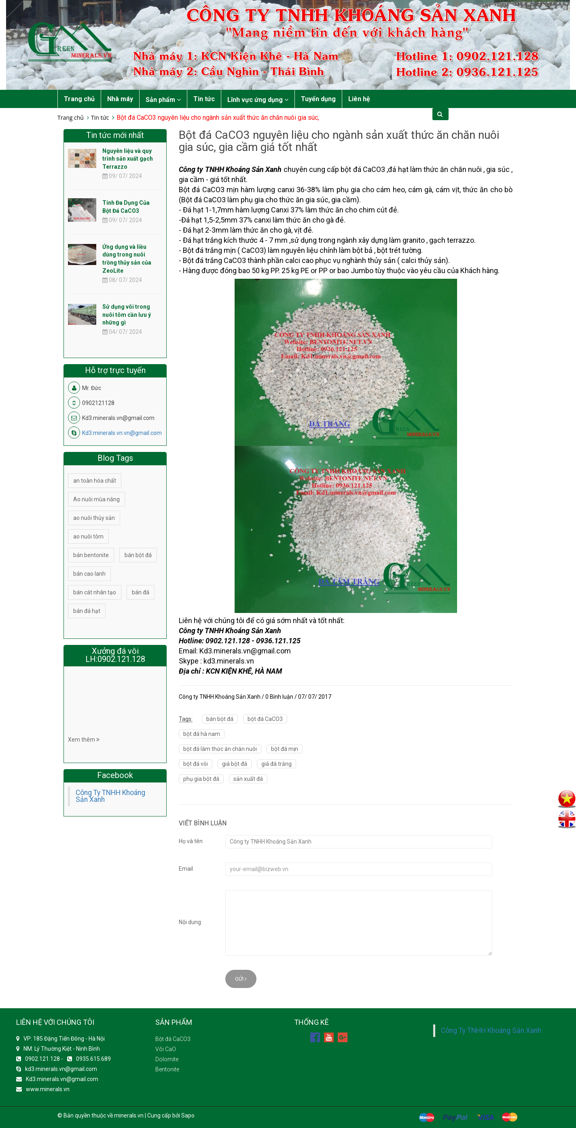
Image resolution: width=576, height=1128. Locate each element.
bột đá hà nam (201, 734)
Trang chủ (79, 99)
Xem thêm (84, 739)
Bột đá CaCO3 (173, 1039)
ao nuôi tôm (88, 536)
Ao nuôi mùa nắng (96, 499)
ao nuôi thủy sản (94, 518)
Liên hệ (359, 99)
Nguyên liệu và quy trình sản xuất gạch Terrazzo (127, 159)
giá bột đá (234, 764)
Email (186, 868)
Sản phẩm (163, 100)
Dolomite (166, 1059)
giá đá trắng (276, 764)
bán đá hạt (86, 611)
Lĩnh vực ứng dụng (257, 100)
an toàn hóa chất (94, 480)
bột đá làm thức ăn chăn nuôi (220, 749)
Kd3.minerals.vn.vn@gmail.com (122, 433)
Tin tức (204, 99)
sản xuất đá (248, 779)
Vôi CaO (165, 1049)
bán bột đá (219, 719)
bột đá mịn (284, 749)
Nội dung (190, 922)
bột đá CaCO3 (265, 719)
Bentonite (167, 1069)
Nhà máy (120, 99)
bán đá (140, 592)
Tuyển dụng (318, 99)
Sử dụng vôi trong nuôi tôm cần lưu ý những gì (126, 314)
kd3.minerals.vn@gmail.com (61, 1069)
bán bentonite (91, 555)
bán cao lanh (89, 573)
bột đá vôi (195, 764)
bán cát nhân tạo (94, 592)
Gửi (241, 979)
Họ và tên (191, 841)
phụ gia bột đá (201, 779)
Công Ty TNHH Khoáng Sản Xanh (110, 796)
